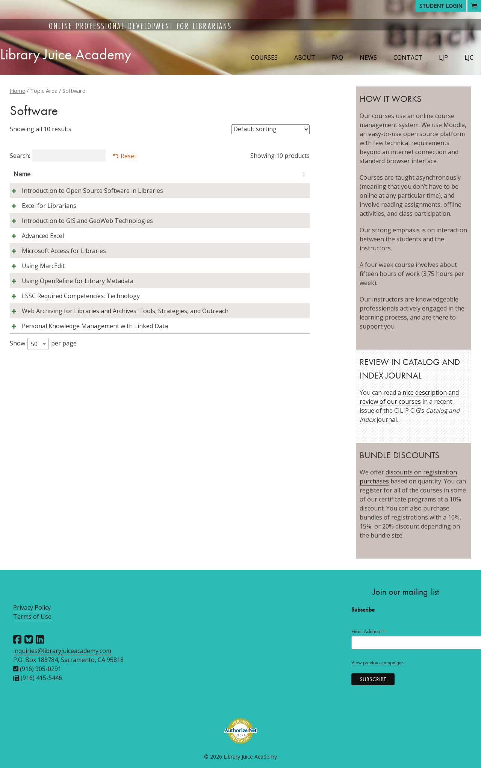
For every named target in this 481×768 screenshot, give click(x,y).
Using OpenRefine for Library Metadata (69, 308)
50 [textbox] (34, 407)
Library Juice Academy (65, 54)
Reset (128, 156)
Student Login (440, 5)
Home (17, 90)
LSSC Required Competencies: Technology (73, 332)
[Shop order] (270, 129)
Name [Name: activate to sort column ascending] (22, 174)
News (368, 57)
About (304, 57)
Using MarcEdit (35, 293)
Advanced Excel (35, 263)
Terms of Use (32, 616)
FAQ (337, 57)
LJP (443, 57)
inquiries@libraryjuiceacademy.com (62, 651)
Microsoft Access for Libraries (56, 278)
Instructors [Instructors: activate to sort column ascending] (164, 174)
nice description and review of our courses (409, 397)
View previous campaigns (377, 662)
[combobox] (38, 407)
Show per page (43, 407)
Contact (407, 57)
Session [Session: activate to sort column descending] (209, 174)
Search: (58, 156)
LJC (468, 57)
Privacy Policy (32, 607)
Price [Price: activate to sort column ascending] (291, 174)
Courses (264, 57)
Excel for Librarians (41, 215)
